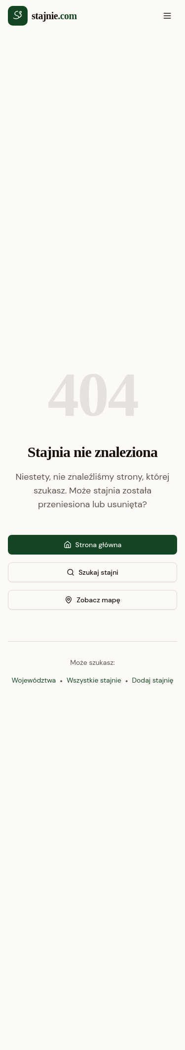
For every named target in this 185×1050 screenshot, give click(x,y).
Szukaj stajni (92, 572)
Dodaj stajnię (152, 680)
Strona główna (93, 544)
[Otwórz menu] (167, 16)
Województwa (34, 680)
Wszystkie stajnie (94, 680)
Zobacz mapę (92, 599)
